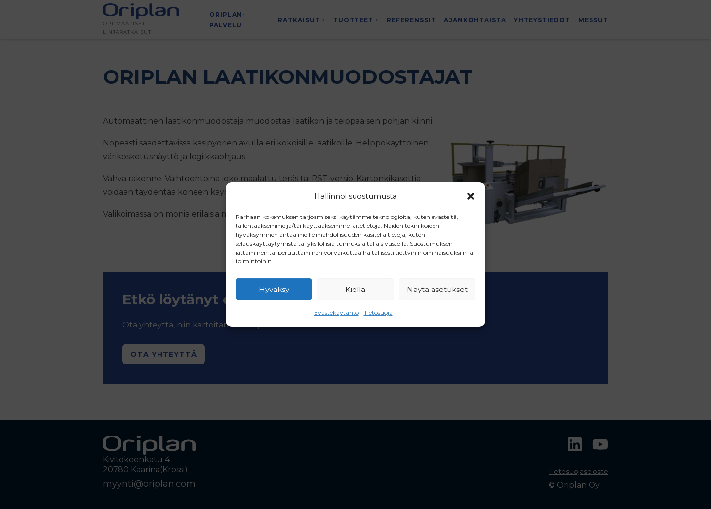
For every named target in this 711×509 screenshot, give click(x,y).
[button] (470, 196)
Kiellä (355, 289)
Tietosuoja (378, 312)
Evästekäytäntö (336, 312)
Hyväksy (274, 289)
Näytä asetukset (437, 289)
